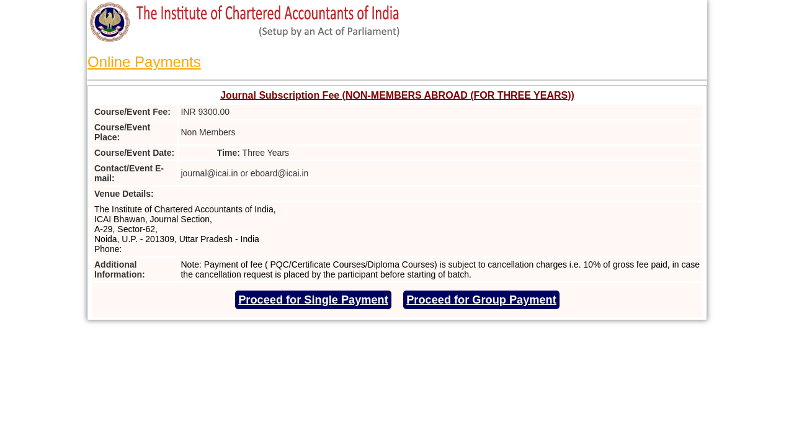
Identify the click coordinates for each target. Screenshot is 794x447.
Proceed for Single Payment (313, 300)
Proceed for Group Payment (481, 300)
